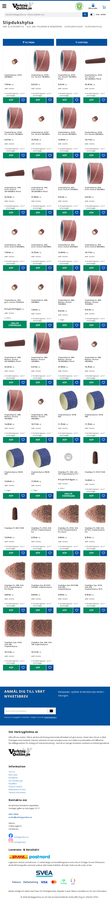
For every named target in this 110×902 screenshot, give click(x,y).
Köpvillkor (13, 783)
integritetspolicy (50, 717)
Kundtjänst (13, 777)
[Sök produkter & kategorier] (43, 14)
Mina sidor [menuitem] (93, 8)
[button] (4, 6)
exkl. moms (101, 14)
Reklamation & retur (17, 789)
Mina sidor (13, 774)
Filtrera (30, 42)
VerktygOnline (20, 842)
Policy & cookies (15, 786)
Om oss (12, 771)
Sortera (83, 42)
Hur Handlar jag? (16, 780)
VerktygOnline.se (21, 837)
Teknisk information (17, 792)
